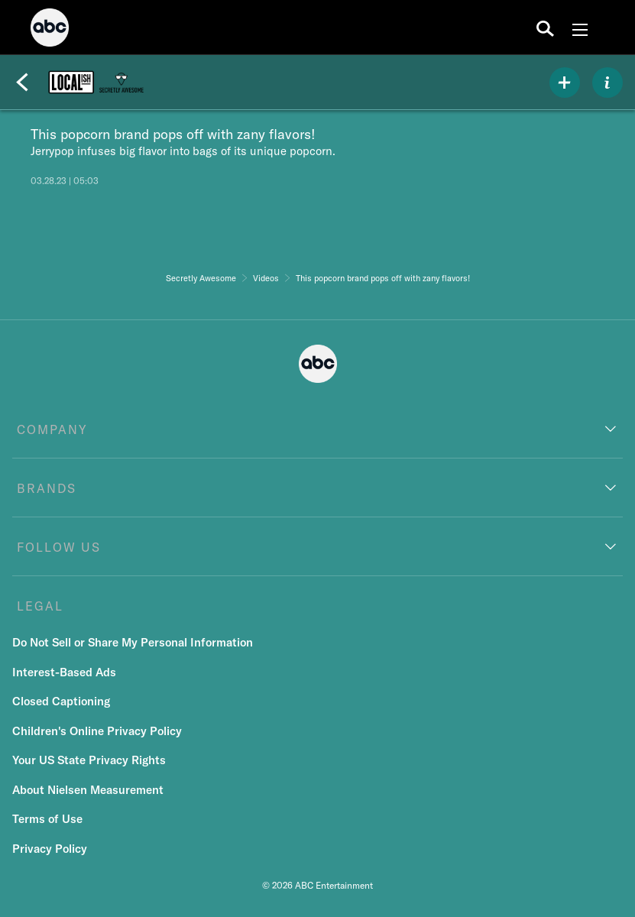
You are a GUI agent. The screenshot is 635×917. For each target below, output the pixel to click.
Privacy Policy (49, 848)
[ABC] (50, 29)
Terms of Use (47, 819)
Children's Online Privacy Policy (97, 731)
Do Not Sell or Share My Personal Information (132, 642)
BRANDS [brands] (46, 488)
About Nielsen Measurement (88, 790)
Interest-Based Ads (64, 672)
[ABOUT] (607, 82)
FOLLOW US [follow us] (59, 547)
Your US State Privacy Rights (89, 760)
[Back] (22, 82)
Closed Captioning (61, 701)
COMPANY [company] (52, 429)
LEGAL (40, 606)
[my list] (564, 82)
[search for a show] (545, 27)
